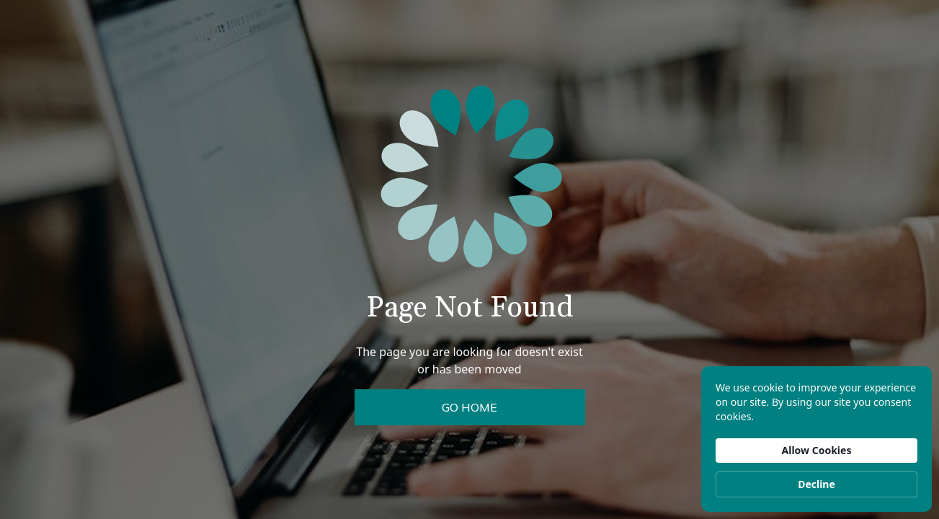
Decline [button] (816, 484)
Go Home (469, 407)
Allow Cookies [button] (817, 450)
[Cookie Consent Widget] (816, 439)
